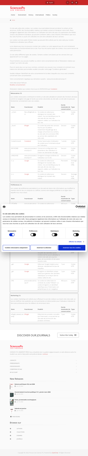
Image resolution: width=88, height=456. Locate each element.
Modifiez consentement (17, 85)
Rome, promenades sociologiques (25, 400)
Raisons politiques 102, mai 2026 (25, 384)
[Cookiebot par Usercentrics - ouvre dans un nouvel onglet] (77, 206)
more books (15, 416)
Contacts (13, 360)
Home (13, 15)
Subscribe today (68, 335)
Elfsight (26, 125)
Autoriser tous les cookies (72, 247)
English (50, 2)
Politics (48, 15)
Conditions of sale (16, 369)
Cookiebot (54, 89)
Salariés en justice (20, 408)
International (39, 15)
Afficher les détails (75, 241)
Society (54, 15)
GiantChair (55, 453)
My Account (14, 372)
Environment (22, 15)
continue (45, 354)
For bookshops (15, 366)
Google (26, 161)
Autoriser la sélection (44, 247)
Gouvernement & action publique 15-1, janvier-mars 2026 (32, 392)
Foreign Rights (15, 363)
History (30, 15)
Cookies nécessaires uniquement (16, 247)
